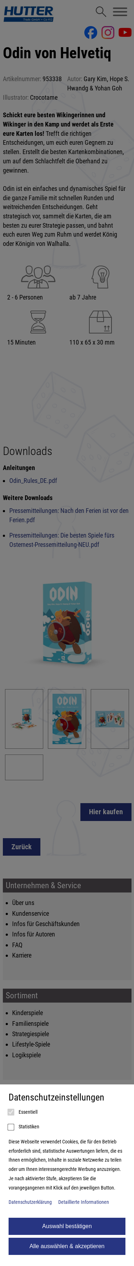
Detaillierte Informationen (83, 1202)
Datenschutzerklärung (30, 1202)
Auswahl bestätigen (67, 1226)
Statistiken (24, 1127)
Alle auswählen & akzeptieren (67, 1246)
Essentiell (23, 1112)
